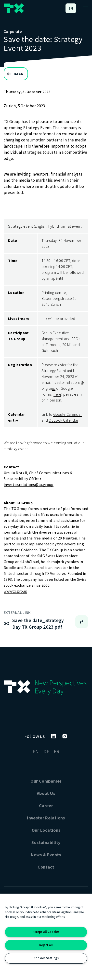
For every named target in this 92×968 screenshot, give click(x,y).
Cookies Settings (46, 958)
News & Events (46, 854)
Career (46, 805)
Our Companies (46, 781)
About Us (46, 793)
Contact (46, 867)
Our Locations (46, 830)
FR (56, 751)
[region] (46, 931)
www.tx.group (15, 591)
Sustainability (45, 842)
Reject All (46, 945)
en (70, 8)
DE (46, 751)
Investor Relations (46, 818)
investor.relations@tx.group (28, 484)
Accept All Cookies (46, 932)
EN (36, 751)
